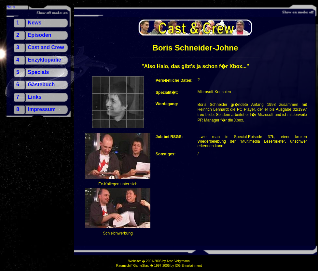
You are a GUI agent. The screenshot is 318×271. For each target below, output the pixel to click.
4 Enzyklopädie (38, 60)
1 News (28, 22)
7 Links (28, 97)
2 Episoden (33, 35)
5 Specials (32, 72)
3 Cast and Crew (40, 47)
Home (11, 6)
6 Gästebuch (35, 84)
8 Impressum (36, 109)
